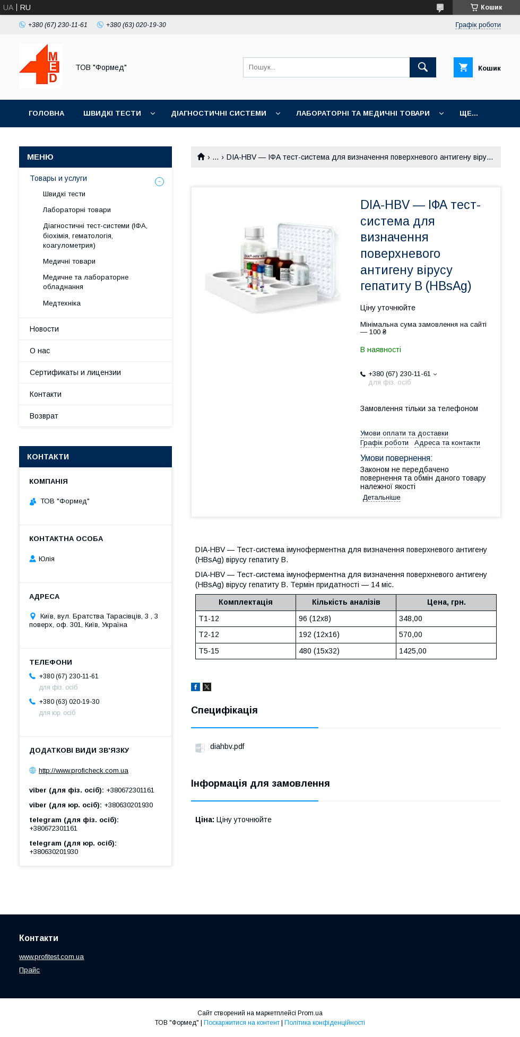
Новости (44, 329)
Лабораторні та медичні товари (363, 113)
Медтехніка (62, 303)
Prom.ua (310, 1013)
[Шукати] (423, 67)
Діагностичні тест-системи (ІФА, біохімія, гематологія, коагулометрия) (95, 235)
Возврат (44, 416)
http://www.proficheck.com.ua (83, 770)
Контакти (46, 394)
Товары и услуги (58, 178)
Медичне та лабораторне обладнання (85, 282)
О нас (40, 350)
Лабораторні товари (77, 210)
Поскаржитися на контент (242, 1022)
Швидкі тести (112, 113)
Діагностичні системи (218, 113)
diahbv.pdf (227, 746)
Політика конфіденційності (324, 1022)
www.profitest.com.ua (51, 957)
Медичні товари (69, 261)
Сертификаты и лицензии (75, 372)
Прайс (29, 970)
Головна (46, 113)
